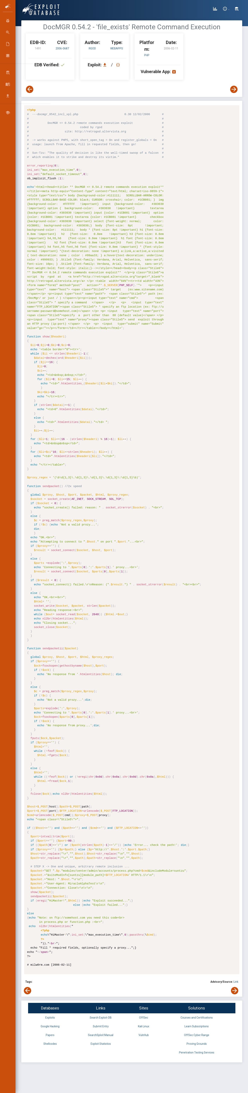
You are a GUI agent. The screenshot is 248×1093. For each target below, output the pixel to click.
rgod (92, 48)
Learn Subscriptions (196, 1026)
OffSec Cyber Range (196, 1035)
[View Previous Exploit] (29, 89)
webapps (116, 48)
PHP (146, 55)
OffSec (143, 1017)
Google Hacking (50, 1026)
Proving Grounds (197, 1043)
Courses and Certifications (197, 1017)
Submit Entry (101, 1026)
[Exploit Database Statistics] (215, 9)
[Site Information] (226, 9)
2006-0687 (62, 48)
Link (235, 981)
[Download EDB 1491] (105, 64)
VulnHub (144, 1035)
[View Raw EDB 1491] (118, 64)
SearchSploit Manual (100, 1035)
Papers (50, 1035)
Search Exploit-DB (101, 1017)
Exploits (50, 1017)
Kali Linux (143, 1026)
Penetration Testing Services (196, 1052)
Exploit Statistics (101, 1043)
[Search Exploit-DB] (236, 9)
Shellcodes (50, 1043)
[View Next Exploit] (234, 89)
